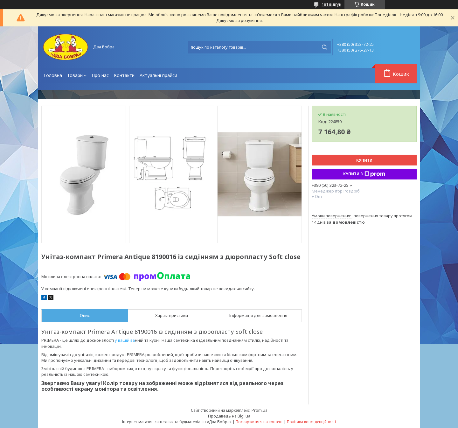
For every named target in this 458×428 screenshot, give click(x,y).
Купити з (364, 174)
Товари (75, 75)
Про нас (100, 75)
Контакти (124, 75)
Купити (364, 160)
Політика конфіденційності (311, 421)
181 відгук (331, 4)
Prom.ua (259, 410)
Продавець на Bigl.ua (229, 416)
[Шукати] (324, 47)
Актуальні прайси (158, 75)
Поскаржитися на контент (259, 421)
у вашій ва (125, 340)
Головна (53, 75)
